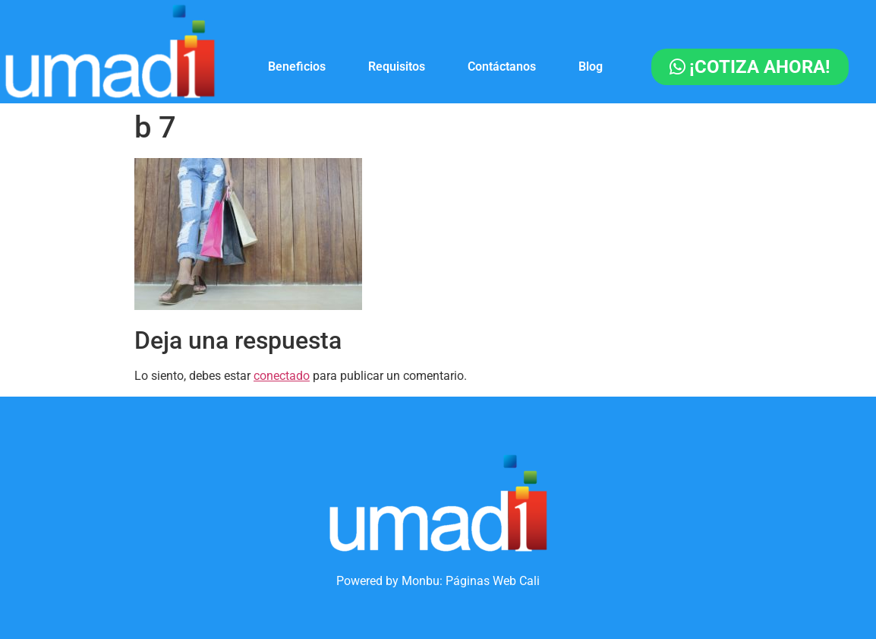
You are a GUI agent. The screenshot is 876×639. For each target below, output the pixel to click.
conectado (282, 376)
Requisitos (396, 66)
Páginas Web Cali (493, 581)
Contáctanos (502, 66)
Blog (590, 66)
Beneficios (297, 66)
